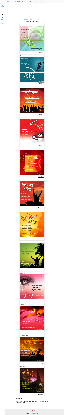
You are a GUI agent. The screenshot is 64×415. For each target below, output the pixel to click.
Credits (40, 411)
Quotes (2, 22)
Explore (2, 14)
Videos (2, 18)
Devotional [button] (36, 1)
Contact (29, 411)
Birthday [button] (29, 1)
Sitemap (37, 411)
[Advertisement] (32, 12)
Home (8, 1)
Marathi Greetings (27, 19)
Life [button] (41, 1)
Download (40, 52)
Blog (45, 1)
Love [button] (12, 1)
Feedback (33, 411)
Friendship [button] (17, 1)
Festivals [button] (23, 1)
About (26, 411)
